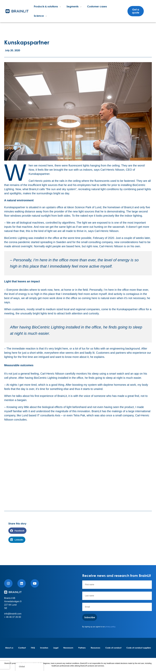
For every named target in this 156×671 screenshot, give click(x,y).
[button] (17, 531)
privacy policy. (110, 627)
